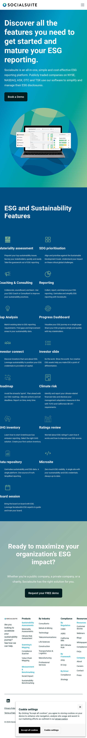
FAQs (79, 651)
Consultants (44, 624)
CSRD (63, 629)
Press (79, 675)
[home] (19, 5)
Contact (80, 670)
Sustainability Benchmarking (28, 681)
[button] (82, 5)
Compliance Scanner (27, 652)
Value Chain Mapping (27, 659)
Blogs (79, 638)
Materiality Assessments (27, 630)
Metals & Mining (45, 628)
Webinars (81, 633)
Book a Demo (16, 96)
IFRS (63, 660)
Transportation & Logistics (46, 652)
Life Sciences (44, 642)
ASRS (63, 633)
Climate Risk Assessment (27, 637)
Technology (44, 633)
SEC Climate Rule (66, 646)
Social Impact (27, 676)
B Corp (63, 665)
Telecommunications (47, 637)
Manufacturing (45, 658)
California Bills (65, 639)
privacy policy (61, 719)
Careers (80, 666)
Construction (44, 646)
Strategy (64, 679)
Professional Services (44, 663)
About (79, 661)
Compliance (66, 675)
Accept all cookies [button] (29, 730)
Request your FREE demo (43, 593)
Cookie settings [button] (51, 730)
